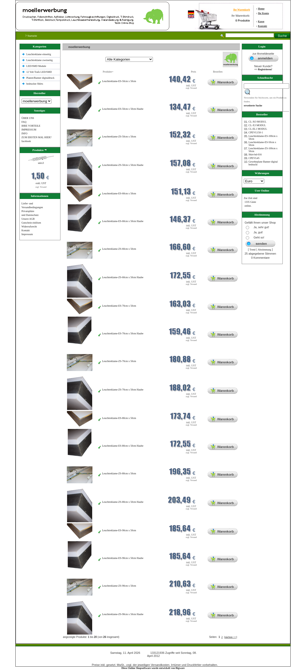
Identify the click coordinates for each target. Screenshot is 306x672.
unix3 (41, 163)
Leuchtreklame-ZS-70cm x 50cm (119, 361)
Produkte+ (108, 71)
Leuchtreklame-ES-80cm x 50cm (119, 418)
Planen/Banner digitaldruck (40, 77)
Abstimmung (264, 249)
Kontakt (262, 26)
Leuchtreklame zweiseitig (40, 60)
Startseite (31, 35)
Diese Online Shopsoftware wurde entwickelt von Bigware (153, 668)
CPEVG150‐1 (256, 132)
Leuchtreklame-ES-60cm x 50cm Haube (122, 221)
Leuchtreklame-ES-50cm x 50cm (119, 81)
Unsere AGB (28, 218)
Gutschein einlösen (31, 222)
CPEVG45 (254, 158)
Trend (252, 249)
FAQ (24, 122)
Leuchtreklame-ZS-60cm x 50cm (119, 248)
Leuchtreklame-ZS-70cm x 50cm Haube (122, 389)
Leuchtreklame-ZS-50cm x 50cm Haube (122, 165)
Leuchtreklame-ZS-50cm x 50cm (119, 136)
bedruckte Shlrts (34, 83)
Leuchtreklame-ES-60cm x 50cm (119, 193)
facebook (26, 141)
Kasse (261, 21)
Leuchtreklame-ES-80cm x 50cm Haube (122, 445)
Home (261, 8)
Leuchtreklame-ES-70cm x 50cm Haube (122, 333)
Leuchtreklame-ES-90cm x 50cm (119, 530)
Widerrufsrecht (29, 226)
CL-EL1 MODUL (258, 128)
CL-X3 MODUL (257, 125)
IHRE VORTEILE (31, 125)
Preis (193, 71)
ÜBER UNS (28, 118)
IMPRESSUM (29, 129)
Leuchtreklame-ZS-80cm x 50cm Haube (122, 501)
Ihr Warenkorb (241, 9)
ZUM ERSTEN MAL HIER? (36, 137)
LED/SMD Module (36, 66)
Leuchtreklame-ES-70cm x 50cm (119, 305)
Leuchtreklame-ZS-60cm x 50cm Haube (122, 277)
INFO (24, 133)
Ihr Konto (263, 13)
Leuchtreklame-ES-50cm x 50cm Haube (122, 108)
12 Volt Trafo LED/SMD (39, 72)
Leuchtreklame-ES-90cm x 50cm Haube (122, 558)
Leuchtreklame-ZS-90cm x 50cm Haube (122, 614)
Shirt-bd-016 (255, 154)
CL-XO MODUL (258, 121)
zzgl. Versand (40, 187)
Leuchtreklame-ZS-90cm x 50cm (119, 585)
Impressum (27, 234)
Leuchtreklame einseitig (39, 54)
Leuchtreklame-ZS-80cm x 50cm (119, 473)
